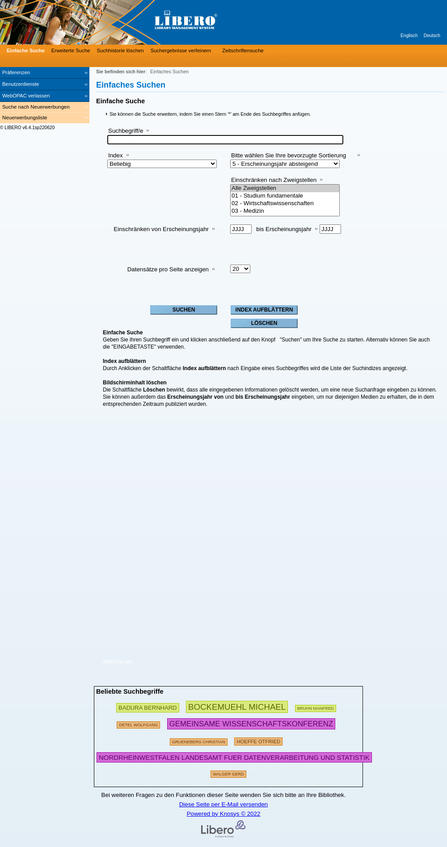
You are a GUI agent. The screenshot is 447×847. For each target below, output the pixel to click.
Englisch (409, 35)
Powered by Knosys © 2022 (224, 813)
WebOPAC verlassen (26, 95)
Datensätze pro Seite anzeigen (168, 269)
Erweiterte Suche (70, 50)
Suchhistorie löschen (120, 50)
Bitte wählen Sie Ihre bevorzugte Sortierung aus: (288, 159)
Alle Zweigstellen (285, 188)
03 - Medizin (285, 211)
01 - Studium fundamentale (285, 196)
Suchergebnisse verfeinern (181, 50)
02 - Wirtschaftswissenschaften (285, 203)
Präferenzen (16, 72)
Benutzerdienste (20, 84)
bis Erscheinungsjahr (284, 229)
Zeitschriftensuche (242, 50)
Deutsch (432, 35)
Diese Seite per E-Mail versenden (223, 804)
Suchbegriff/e (125, 130)
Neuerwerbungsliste (24, 117)
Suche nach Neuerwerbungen (36, 107)
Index (115, 155)
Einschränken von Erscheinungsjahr (161, 229)
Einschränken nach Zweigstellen (273, 180)
